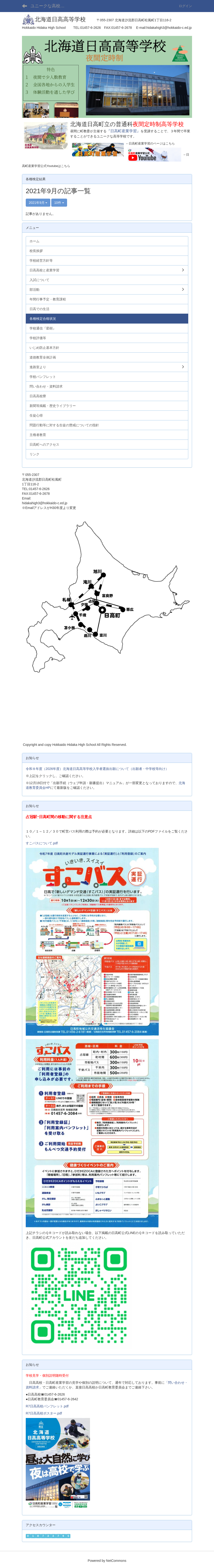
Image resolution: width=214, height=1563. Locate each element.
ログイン (185, 6)
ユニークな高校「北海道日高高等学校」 (50, 6)
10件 (59, 203)
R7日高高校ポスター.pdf (44, 1413)
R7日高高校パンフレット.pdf (47, 1406)
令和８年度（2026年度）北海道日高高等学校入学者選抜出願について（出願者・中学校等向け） (97, 769)
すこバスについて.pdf (42, 843)
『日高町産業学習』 (124, 131)
